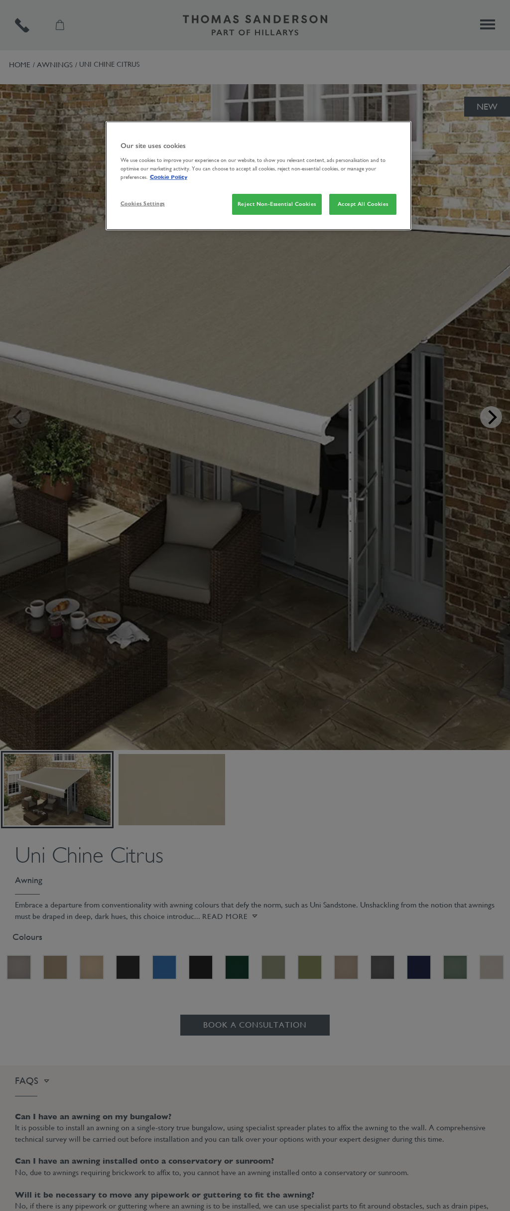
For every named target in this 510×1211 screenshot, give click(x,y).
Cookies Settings (143, 203)
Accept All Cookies (363, 203)
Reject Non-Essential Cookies (277, 203)
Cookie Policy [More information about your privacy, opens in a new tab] (168, 176)
